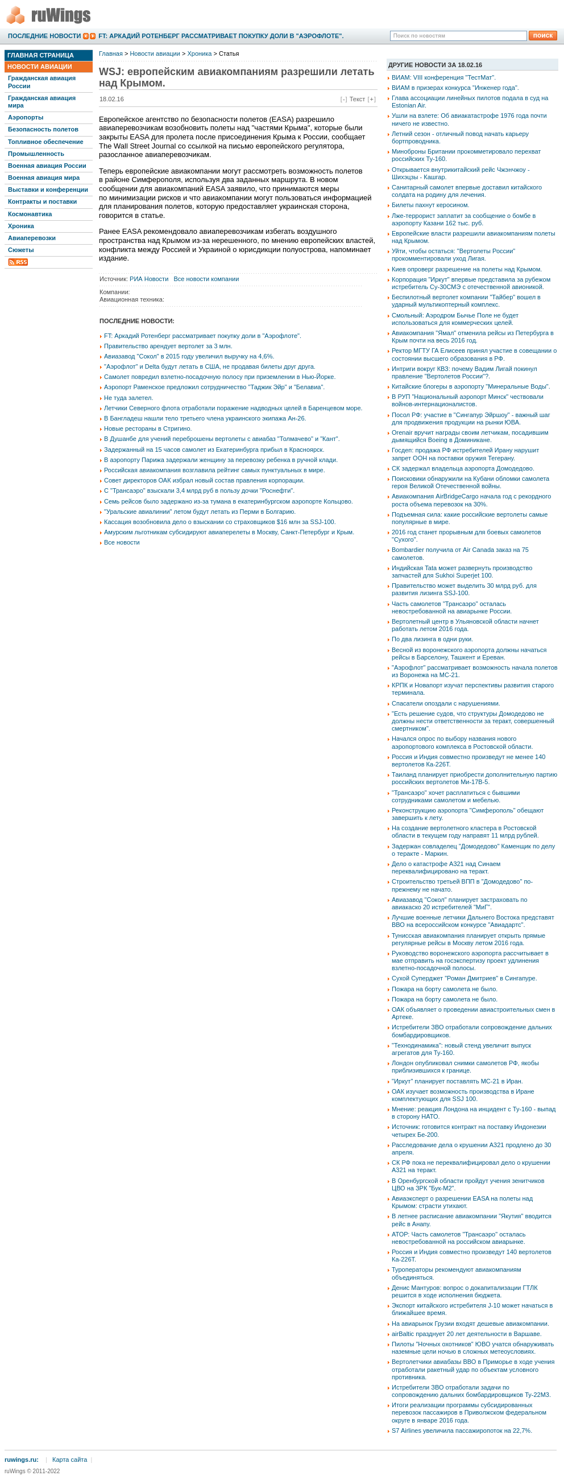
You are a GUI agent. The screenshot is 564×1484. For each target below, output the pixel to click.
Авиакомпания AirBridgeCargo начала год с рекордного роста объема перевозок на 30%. (471, 500)
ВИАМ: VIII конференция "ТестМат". (444, 77)
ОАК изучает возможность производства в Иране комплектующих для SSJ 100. (463, 1095)
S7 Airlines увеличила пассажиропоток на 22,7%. (462, 1430)
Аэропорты (25, 117)
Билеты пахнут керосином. (431, 204)
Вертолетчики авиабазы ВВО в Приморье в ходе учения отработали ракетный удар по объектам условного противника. (473, 1369)
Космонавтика (30, 214)
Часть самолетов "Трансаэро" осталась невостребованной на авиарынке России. (452, 607)
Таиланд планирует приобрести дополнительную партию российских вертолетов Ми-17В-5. (474, 778)
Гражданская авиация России (42, 82)
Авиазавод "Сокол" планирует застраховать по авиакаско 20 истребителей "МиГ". (460, 903)
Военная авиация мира (44, 177)
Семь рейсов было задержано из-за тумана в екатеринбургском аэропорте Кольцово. (228, 501)
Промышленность (36, 153)
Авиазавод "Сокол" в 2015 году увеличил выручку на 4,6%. (189, 356)
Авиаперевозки (32, 237)
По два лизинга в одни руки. (432, 639)
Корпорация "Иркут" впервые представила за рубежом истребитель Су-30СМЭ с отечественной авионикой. (471, 283)
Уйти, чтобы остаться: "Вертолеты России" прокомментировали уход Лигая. (453, 255)
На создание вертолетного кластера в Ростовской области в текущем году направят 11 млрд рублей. (465, 832)
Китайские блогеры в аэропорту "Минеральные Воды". (471, 386)
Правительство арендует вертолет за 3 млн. (168, 346)
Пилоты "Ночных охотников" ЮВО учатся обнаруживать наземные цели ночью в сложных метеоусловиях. (473, 1348)
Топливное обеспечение (46, 141)
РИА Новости (149, 278)
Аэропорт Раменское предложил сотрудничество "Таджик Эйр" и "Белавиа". (214, 387)
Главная (111, 53)
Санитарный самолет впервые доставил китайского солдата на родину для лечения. (467, 191)
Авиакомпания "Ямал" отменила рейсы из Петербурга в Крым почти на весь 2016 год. (473, 336)
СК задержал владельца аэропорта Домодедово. (463, 468)
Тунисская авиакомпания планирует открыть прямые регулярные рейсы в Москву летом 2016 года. (468, 939)
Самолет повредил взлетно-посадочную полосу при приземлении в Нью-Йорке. (219, 376)
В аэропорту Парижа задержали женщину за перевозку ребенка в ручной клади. (221, 459)
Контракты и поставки (42, 201)
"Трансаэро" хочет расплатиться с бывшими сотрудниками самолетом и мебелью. (456, 796)
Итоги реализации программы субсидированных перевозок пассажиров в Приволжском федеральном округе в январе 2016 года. (469, 1412)
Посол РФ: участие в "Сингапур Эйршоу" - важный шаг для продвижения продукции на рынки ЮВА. (471, 418)
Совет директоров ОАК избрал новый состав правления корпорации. (204, 480)
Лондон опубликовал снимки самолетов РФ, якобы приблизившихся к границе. (465, 1067)
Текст (358, 99)
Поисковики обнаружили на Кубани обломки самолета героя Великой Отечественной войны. (470, 482)
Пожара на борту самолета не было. (444, 989)
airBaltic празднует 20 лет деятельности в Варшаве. (467, 1333)
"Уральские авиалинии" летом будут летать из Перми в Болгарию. (200, 511)
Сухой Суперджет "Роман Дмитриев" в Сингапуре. (464, 978)
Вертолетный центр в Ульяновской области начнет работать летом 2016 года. (465, 625)
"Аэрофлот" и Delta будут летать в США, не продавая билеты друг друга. (210, 366)
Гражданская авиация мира (42, 101)
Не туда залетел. (128, 397)
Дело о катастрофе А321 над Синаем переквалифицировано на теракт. (446, 867)
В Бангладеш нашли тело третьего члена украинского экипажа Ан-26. (205, 418)
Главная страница (40, 55)
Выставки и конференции (48, 189)
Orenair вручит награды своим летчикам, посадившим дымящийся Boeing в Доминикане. (470, 436)
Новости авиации (39, 66)
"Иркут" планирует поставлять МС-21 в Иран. (457, 1081)
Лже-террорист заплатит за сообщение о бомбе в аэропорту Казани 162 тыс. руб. (464, 219)
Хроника (21, 225)
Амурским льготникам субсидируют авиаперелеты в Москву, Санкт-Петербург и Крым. (229, 532)
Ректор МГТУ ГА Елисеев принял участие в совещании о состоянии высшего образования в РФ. (474, 354)
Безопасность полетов (43, 129)
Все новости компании (206, 278)
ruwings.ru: (22, 1459)
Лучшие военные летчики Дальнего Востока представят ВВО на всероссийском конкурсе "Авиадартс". (473, 921)
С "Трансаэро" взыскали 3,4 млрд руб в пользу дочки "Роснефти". (199, 490)
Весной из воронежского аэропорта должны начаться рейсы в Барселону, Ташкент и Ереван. (469, 653)
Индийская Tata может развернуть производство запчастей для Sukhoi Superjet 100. (462, 571)
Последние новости (44, 35)
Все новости (122, 542)
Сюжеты (21, 249)
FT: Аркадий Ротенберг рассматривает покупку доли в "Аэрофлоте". (220, 35)
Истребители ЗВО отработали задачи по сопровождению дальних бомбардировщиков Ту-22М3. (471, 1391)
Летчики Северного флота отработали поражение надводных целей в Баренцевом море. (233, 408)
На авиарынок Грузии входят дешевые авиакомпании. (470, 1323)
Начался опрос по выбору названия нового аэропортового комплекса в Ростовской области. (462, 742)
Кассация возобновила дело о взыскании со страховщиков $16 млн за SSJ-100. (220, 521)
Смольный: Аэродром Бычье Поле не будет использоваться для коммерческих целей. (455, 319)
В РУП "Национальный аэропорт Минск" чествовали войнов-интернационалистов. (468, 400)
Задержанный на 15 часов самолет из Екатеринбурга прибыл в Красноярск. (214, 449)
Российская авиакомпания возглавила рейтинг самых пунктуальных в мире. (214, 470)
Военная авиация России (47, 165)
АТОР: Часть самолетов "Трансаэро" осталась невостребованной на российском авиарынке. (459, 1238)
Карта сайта (69, 1459)
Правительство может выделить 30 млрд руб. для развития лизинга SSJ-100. (464, 589)
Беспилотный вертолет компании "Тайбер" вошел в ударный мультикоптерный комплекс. (466, 301)
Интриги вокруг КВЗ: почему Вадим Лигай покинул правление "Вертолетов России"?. (464, 372)
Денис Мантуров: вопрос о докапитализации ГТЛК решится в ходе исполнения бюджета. (465, 1291)
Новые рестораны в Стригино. (148, 428)
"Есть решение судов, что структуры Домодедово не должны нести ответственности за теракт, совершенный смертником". (473, 721)
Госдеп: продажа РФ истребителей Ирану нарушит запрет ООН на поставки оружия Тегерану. (465, 454)
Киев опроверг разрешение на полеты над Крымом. (467, 269)
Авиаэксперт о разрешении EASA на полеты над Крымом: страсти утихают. (462, 1202)
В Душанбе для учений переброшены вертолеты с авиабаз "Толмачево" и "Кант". (222, 438)
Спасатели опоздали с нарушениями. (446, 703)
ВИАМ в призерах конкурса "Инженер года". (455, 87)
